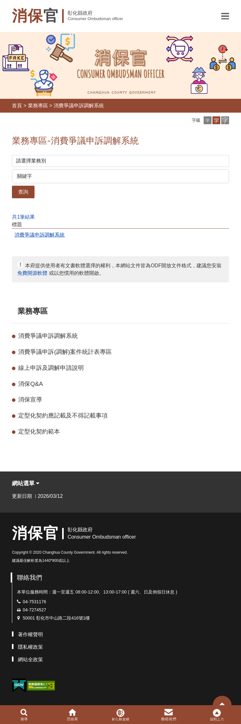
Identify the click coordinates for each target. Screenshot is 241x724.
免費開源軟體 (32, 273)
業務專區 (38, 105)
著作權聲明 (30, 634)
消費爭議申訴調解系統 (79, 105)
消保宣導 (30, 399)
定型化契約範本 (39, 431)
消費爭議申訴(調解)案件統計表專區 (65, 352)
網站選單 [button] (25, 483)
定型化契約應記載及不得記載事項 (63, 415)
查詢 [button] (23, 191)
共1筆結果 (23, 217)
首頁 (17, 105)
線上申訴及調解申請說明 (51, 368)
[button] (225, 16)
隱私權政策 (30, 647)
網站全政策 (30, 659)
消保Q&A (30, 384)
